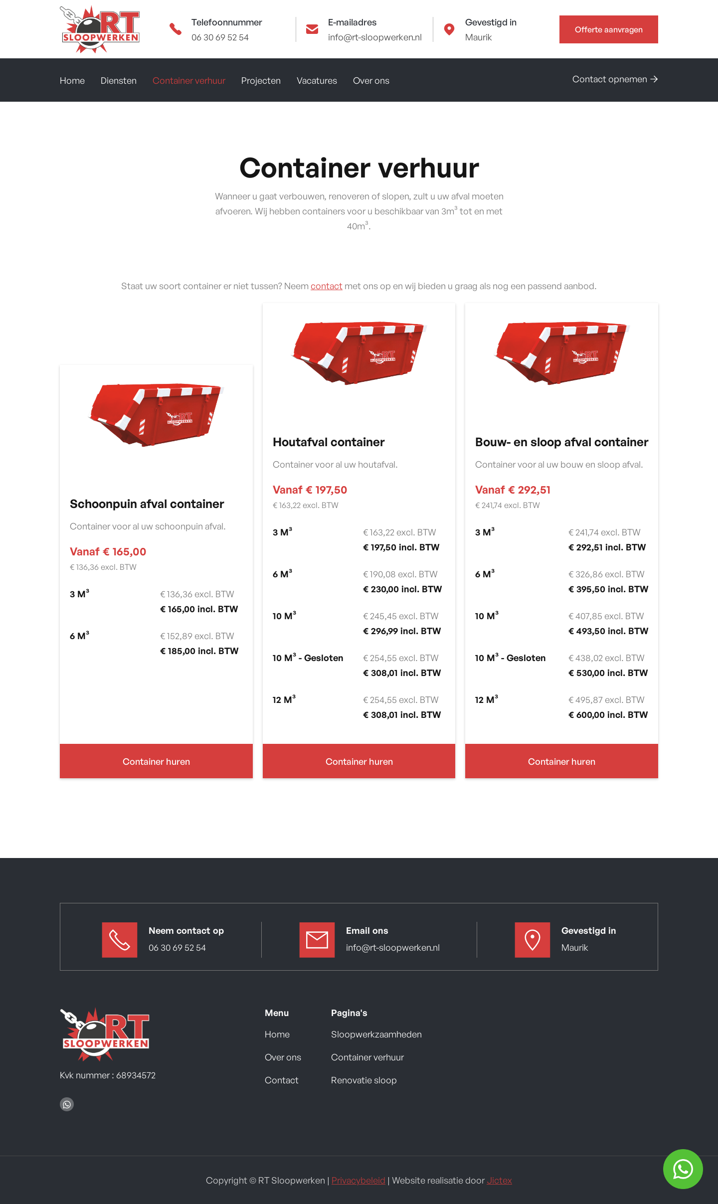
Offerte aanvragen (609, 29)
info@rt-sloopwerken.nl (375, 36)
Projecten (261, 80)
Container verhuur (189, 80)
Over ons (371, 80)
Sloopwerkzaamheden (376, 1034)
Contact (282, 1079)
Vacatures (317, 80)
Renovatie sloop (364, 1079)
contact (327, 285)
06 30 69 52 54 (220, 36)
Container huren (156, 761)
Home (72, 80)
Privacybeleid (358, 1180)
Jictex (499, 1180)
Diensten (119, 80)
